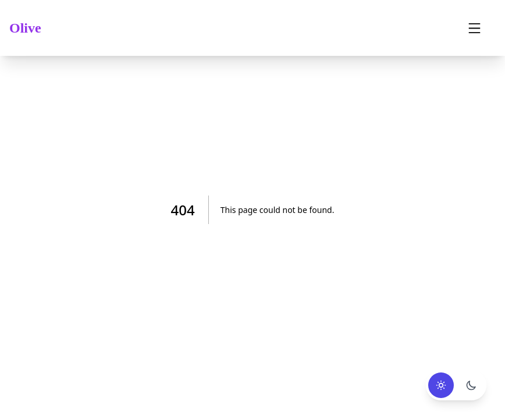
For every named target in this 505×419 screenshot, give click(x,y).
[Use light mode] (441, 385)
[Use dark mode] (471, 385)
